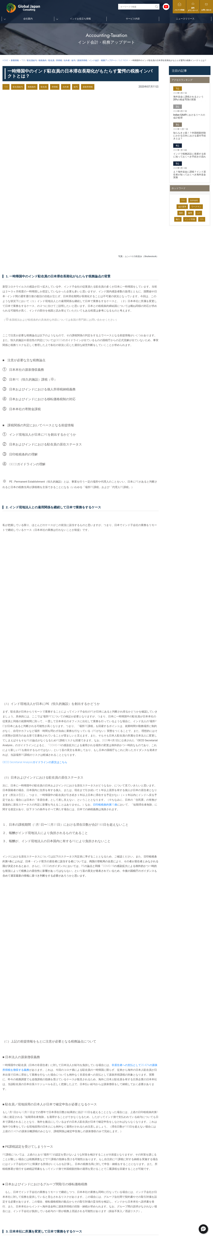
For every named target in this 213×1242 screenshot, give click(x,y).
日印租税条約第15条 (105, 492)
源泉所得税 (88, 87)
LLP (198, 213)
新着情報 (15, 60)
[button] (203, 1229)
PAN (183, 200)
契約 (181, 213)
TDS (6, 87)
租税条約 (32, 87)
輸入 (178, 219)
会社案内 (28, 18)
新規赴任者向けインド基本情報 (144, 1166)
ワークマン (196, 207)
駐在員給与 (18, 87)
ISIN (202, 219)
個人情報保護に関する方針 (183, 1181)
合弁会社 (194, 200)
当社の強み (112, 1176)
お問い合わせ (206, 6)
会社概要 (111, 1166)
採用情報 (111, 1185)
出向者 (66, 87)
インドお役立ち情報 (80, 18)
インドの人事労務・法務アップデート (147, 1176)
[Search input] (136, 6)
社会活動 (111, 1181)
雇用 (190, 213)
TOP (107, 1156)
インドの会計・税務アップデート (145, 1171)
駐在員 (44, 87)
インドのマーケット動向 (140, 1185)
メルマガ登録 (179, 6)
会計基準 (182, 207)
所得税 (55, 87)
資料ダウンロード (193, 6)
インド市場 (190, 219)
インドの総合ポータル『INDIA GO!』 (146, 1190)
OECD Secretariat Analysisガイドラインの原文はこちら (34, 450)
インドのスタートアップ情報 (143, 1181)
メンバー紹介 (113, 1171)
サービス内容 (133, 18)
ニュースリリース (185, 18)
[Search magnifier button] (156, 6)
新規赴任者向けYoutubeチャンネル (145, 1161)
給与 (76, 87)
